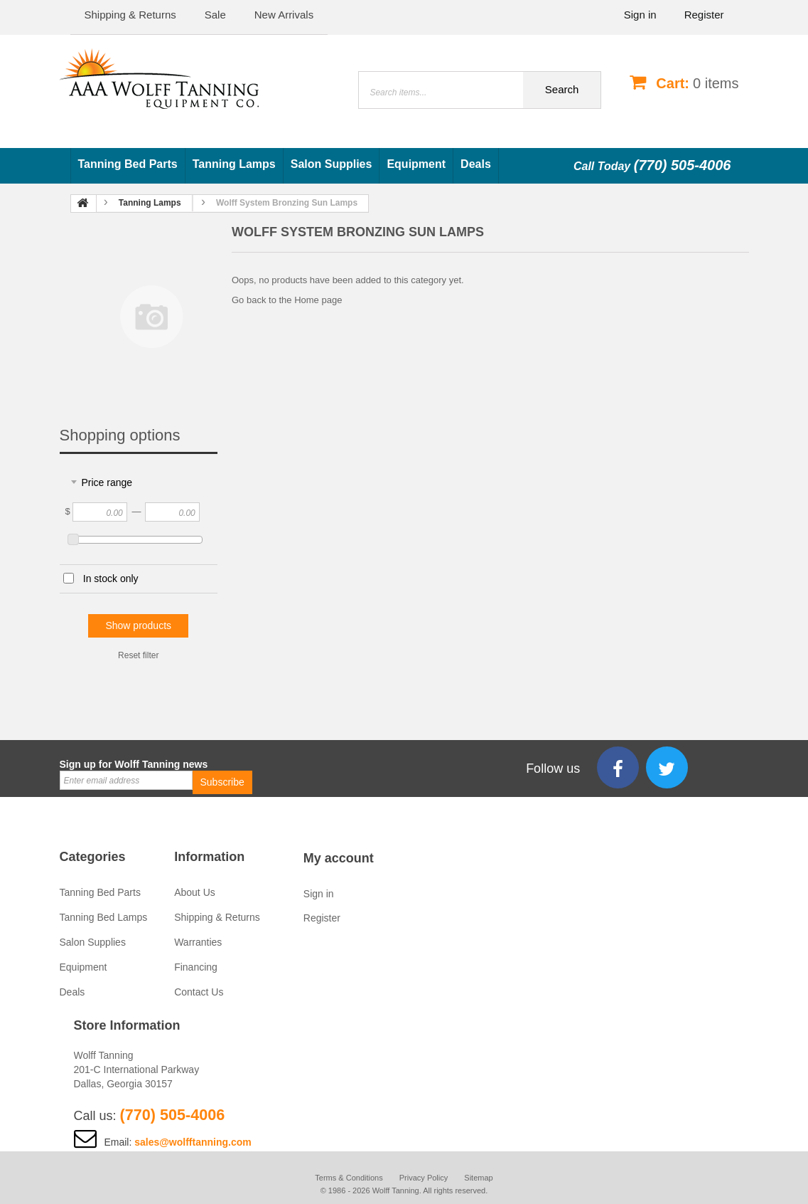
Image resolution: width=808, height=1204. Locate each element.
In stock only (111, 578)
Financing (195, 967)
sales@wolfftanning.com (193, 1142)
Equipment (416, 164)
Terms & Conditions (348, 1177)
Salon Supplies (331, 164)
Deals (475, 164)
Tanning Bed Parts (128, 164)
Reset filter (138, 655)
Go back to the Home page (287, 300)
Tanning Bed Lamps (104, 917)
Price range (107, 482)
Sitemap (478, 1177)
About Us (194, 892)
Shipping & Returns (217, 917)
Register (704, 15)
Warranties (198, 942)
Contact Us (198, 992)
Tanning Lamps (234, 164)
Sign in (640, 15)
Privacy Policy (423, 1177)
